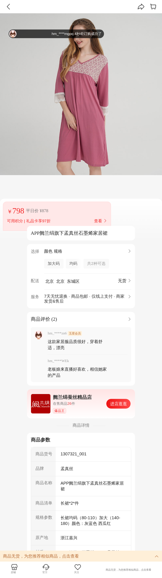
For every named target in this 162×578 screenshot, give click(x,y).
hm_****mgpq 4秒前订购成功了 (55, 34)
